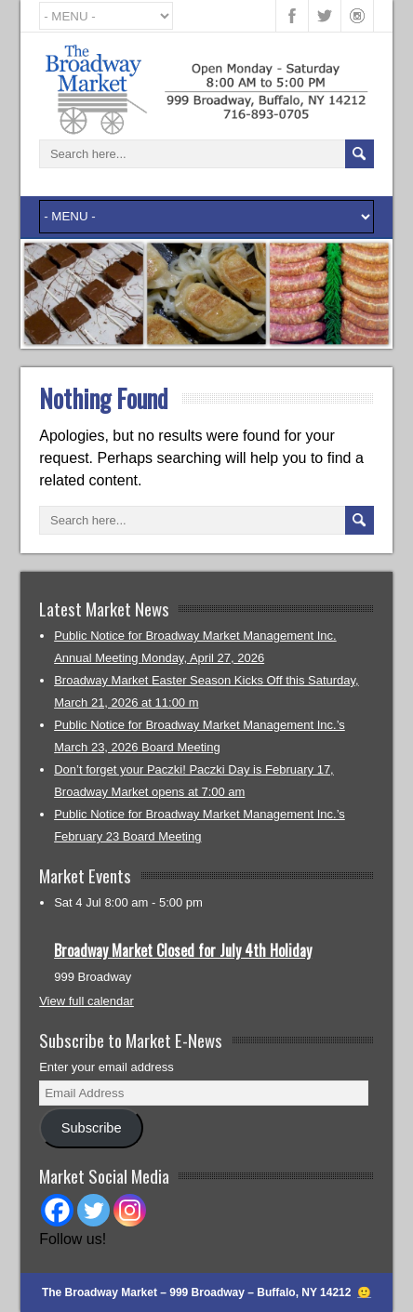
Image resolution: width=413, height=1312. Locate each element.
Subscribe (91, 1127)
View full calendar (86, 1001)
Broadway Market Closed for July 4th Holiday (183, 950)
